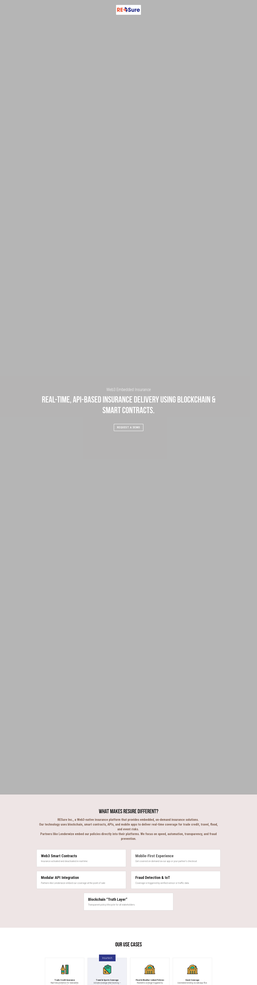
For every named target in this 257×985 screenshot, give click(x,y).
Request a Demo (128, 427)
